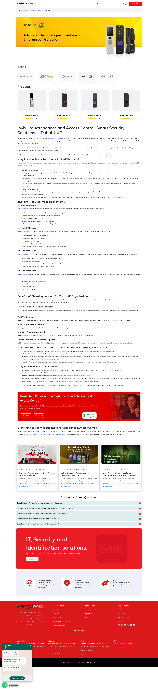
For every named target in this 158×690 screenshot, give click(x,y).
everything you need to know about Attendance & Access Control (48, 434)
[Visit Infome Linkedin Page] (131, 625)
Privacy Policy (121, 613)
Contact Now (32, 559)
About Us (114, 4)
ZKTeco (59, 385)
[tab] (26, 76)
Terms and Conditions (124, 617)
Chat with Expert (89, 415)
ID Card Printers (57, 617)
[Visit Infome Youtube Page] (134, 625)
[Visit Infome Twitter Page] (128, 625)
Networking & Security (59, 625)
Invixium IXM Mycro (63, 115)
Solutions (56, 613)
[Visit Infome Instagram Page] (122, 625)
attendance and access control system (50, 138)
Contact (39, 416)
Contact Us (135, 4)
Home (19, 10)
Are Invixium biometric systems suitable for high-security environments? (43, 513)
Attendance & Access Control (32, 10)
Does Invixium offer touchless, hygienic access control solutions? (40, 503)
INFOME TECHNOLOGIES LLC (75, 662)
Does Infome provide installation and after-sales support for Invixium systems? (45, 508)
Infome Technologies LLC (26, 148)
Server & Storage (58, 610)
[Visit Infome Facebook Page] (119, 625)
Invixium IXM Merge (31, 115)
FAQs (119, 621)
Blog (124, 4)
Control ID (74, 385)
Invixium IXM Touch (94, 115)
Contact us (81, 385)
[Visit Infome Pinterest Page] (125, 625)
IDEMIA (64, 385)
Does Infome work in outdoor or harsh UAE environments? (38, 524)
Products (100, 4)
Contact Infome (77, 155)
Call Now (26, 416)
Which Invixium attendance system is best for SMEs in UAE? (39, 519)
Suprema (53, 385)
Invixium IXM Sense (126, 115)
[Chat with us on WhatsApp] (5, 685)
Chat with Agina (17, 678)
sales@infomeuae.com (124, 610)
